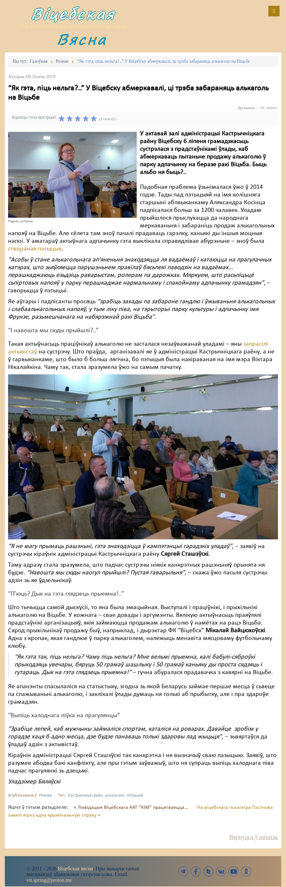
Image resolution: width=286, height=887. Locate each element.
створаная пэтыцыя (34, 249)
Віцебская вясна (75, 868)
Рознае (45, 795)
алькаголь (115, 795)
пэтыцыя (135, 795)
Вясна (81, 39)
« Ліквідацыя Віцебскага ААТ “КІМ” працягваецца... (131, 807)
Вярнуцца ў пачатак (253, 837)
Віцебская (73, 13)
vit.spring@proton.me (49, 880)
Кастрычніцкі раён (85, 795)
